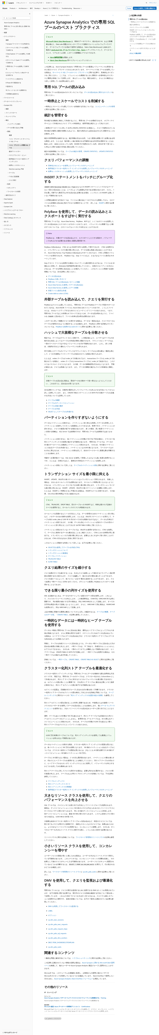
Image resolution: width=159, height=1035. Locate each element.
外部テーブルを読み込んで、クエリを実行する (143, 40)
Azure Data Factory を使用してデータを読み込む (65, 285)
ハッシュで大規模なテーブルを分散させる (143, 44)
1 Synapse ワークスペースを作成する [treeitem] (18, 44)
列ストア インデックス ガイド (59, 784)
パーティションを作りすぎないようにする (143, 49)
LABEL (50, 911)
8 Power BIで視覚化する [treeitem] (13, 83)
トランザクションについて (58, 550)
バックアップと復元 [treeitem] (13, 124)
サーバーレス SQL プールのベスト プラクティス (70, 72)
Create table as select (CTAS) (58, 293)
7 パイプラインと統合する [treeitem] (14, 79)
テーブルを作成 (54, 409)
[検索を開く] (146, 3)
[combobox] (16, 18)
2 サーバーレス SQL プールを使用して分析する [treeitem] (17, 49)
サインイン (153, 3)
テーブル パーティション (57, 556)
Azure (53, 15)
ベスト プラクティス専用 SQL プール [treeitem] (19, 146)
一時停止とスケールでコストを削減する (143, 22)
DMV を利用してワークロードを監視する (63, 906)
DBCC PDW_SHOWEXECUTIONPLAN (61, 942)
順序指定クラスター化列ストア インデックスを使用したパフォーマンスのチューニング (80, 168)
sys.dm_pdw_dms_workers (57, 938)
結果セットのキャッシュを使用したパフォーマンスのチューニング (72, 171)
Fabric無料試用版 (56, 57)
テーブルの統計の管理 (74, 151)
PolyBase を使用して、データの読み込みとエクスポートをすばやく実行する (143, 35)
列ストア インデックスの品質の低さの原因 (87, 695)
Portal (129, 8)
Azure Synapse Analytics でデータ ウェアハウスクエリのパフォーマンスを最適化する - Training (75, 998)
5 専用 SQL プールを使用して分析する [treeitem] (17, 67)
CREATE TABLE (62, 615)
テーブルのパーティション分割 (85, 465)
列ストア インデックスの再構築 (60, 787)
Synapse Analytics (64, 15)
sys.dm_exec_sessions (56, 920)
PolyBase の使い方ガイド (57, 279)
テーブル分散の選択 (55, 406)
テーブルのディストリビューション (61, 403)
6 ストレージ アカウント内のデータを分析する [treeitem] (17, 74)
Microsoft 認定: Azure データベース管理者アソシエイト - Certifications (67, 1006)
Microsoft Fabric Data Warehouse (58, 41)
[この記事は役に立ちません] (155, 60)
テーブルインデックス (56, 781)
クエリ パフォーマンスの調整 (139, 27)
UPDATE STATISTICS (106, 151)
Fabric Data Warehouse (58, 60)
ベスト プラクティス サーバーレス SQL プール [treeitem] (19, 140)
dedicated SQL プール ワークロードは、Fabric (68, 50)
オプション (52, 915)
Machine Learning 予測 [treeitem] (16, 169)
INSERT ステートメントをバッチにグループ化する (142, 31)
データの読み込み (54, 276)
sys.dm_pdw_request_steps (57, 929)
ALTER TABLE (52, 562)
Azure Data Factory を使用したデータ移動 (63, 288)
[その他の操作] (113, 15)
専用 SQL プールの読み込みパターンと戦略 (64, 282)
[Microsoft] (3, 2)
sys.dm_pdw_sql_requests (57, 933)
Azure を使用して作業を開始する (144, 8)
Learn (46, 15)
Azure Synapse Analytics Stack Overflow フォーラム (72, 979)
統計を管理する (135, 25)
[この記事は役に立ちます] (153, 60)
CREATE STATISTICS (90, 151)
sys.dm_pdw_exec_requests (58, 924)
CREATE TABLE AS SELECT (90, 659)
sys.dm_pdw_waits (89, 872)
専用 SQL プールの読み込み (139, 19)
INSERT (101, 203)
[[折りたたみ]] (30, 14)
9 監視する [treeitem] (9, 86)
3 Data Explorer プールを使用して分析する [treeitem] (18, 55)
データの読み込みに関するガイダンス (98, 92)
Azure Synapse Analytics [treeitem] (11, 23)
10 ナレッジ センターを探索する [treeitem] (16, 90)
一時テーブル (62, 659)
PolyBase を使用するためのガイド (68, 327)
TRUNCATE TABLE (54, 559)
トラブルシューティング (81, 958)
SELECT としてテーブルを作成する (61, 411)
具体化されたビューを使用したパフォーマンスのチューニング (71, 165)
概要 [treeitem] (7, 40)
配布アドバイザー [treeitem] (15, 151)
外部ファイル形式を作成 (57, 290)
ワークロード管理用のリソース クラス (90, 837)
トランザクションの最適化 (58, 553)
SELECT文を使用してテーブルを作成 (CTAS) (64, 547)
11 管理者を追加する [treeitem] (12, 94)
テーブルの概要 (54, 400)
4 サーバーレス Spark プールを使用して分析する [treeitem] (18, 61)
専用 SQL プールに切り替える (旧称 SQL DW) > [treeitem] (17, 27)
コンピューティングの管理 (105, 106)
